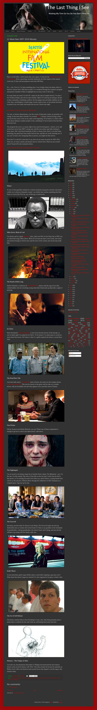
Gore (78, 340)
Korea (77, 330)
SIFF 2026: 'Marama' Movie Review (78, 39)
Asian (84, 324)
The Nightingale (15, 679)
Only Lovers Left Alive (14, 384)
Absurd (82, 339)
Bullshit (72, 340)
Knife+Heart (17, 678)
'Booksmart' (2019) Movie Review (78, 230)
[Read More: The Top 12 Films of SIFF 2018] (21, 110)
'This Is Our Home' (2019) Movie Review (83, 94)
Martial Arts (71, 326)
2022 (71, 191)
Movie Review (73, 318)
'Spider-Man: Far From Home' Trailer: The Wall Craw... (79, 270)
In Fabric (13, 678)
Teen (76, 335)
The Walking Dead (74, 332)
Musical (76, 339)
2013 (71, 295)
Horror (60, 31)
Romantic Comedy (72, 343)
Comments (72, 355)
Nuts (81, 336)
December (73, 199)
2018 (71, 285)
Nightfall (81, 346)
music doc (26, 236)
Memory (24, 678)
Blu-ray (83, 330)
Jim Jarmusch (25, 382)
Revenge (70, 330)
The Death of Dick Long (54, 678)
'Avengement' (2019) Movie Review (79, 239)
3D (72, 346)
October (73, 203)
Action (54, 31)
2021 (71, 193)
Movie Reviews (21, 31)
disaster (88, 339)
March (72, 278)
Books (78, 31)
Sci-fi (88, 320)
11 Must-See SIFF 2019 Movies (78, 258)
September (73, 205)
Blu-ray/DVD (41, 31)
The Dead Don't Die (44, 678)
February (73, 280)
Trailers (30, 31)
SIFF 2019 (37, 678)
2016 (71, 289)
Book (89, 332)
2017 (71, 287)
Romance (85, 337)
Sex (79, 343)
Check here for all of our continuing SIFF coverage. (23, 148)
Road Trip (70, 345)
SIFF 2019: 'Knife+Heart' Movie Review (80, 244)
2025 (71, 185)
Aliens (69, 336)
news (31, 678)
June (72, 211)
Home (7, 31)
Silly (69, 337)
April (72, 276)
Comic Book (77, 327)
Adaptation (87, 327)
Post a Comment (13, 687)
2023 (71, 189)
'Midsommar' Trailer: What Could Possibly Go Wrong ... (78, 261)
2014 (71, 293)
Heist (76, 345)
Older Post (60, 690)
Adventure (85, 333)
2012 (71, 297)
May (72, 213)
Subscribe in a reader (73, 312)
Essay (80, 345)
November (73, 201)
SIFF (38, 116)
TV (35, 31)
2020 (71, 195)
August (73, 207)
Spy (87, 335)
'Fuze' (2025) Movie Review (83, 158)
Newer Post (10, 690)
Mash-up (76, 346)
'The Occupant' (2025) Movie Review (82, 105)
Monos (28, 678)
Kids (82, 342)
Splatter (75, 336)
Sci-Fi (66, 31)
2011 (71, 299)
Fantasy (81, 335)
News (12, 31)
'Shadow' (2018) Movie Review (78, 267)
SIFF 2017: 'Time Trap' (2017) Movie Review (82, 137)
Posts (71, 353)
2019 (71, 197)
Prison (86, 342)
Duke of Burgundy (24, 333)
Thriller (77, 324)
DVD (79, 329)
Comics (72, 31)
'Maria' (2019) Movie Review (77, 256)
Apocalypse (70, 342)
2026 (71, 183)
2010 (71, 301)
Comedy (84, 322)
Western (70, 335)
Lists (49, 31)
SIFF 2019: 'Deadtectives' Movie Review (80, 222)
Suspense (85, 340)
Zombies (73, 329)
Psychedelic (85, 345)
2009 (71, 303)
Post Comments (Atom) (18, 693)
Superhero (85, 329)
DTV (89, 330)
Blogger (60, 702)
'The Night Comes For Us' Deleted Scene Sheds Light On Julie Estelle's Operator (83, 126)
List (21, 678)
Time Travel (85, 343)
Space (69, 339)
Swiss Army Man (32, 286)
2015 (71, 291)
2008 (71, 305)
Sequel (83, 332)
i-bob (51, 702)
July (72, 209)
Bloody (77, 342)
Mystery (86, 336)
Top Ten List (76, 337)
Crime (80, 326)
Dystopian (78, 333)
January (73, 282)
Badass (75, 322)
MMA (69, 346)
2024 (71, 187)
